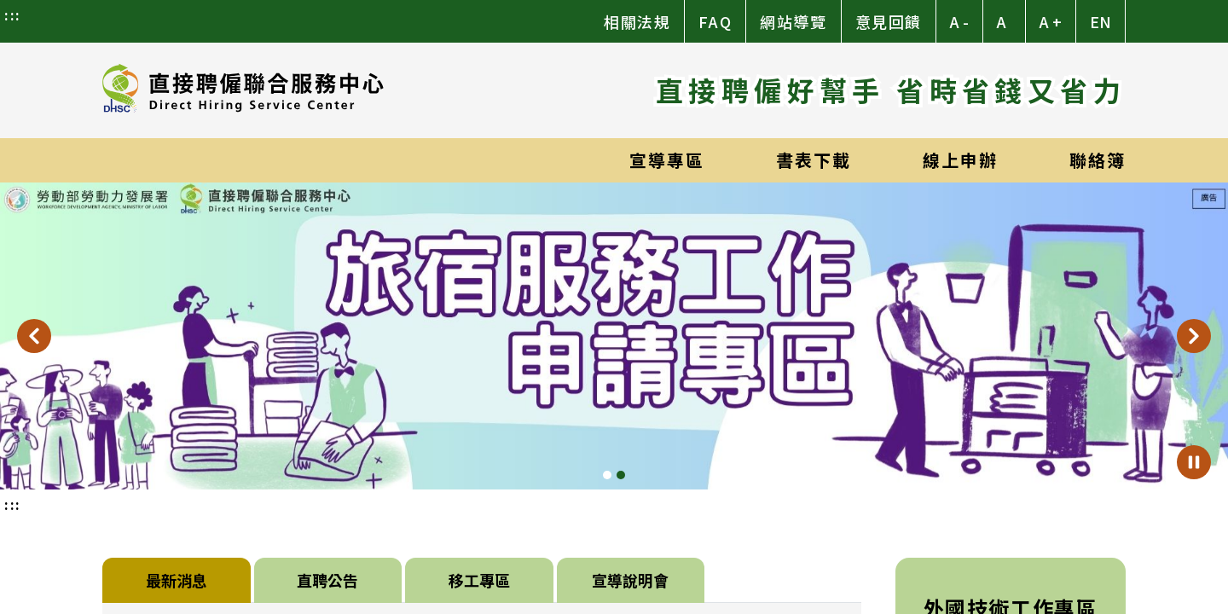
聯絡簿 (1097, 160)
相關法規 (637, 21)
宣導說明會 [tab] (630, 580)
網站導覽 (793, 21)
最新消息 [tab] (176, 580)
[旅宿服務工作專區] (614, 335)
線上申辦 (960, 160)
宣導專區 (666, 160)
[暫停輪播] (1194, 462)
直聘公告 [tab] (327, 580)
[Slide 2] (621, 475)
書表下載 (813, 160)
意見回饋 (888, 21)
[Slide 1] (607, 475)
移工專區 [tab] (479, 580)
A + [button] (1051, 21)
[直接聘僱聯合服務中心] (243, 90)
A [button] (1001, 21)
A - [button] (959, 21)
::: (12, 14)
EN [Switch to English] (1100, 21)
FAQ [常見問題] (715, 21)
